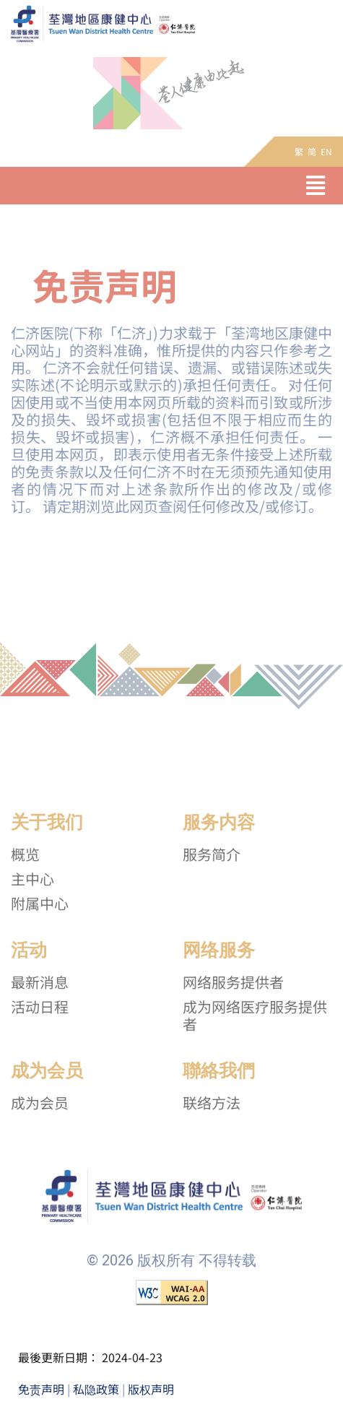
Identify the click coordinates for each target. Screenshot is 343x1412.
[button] (315, 185)
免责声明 (41, 1389)
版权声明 (151, 1389)
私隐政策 (96, 1389)
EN (326, 151)
